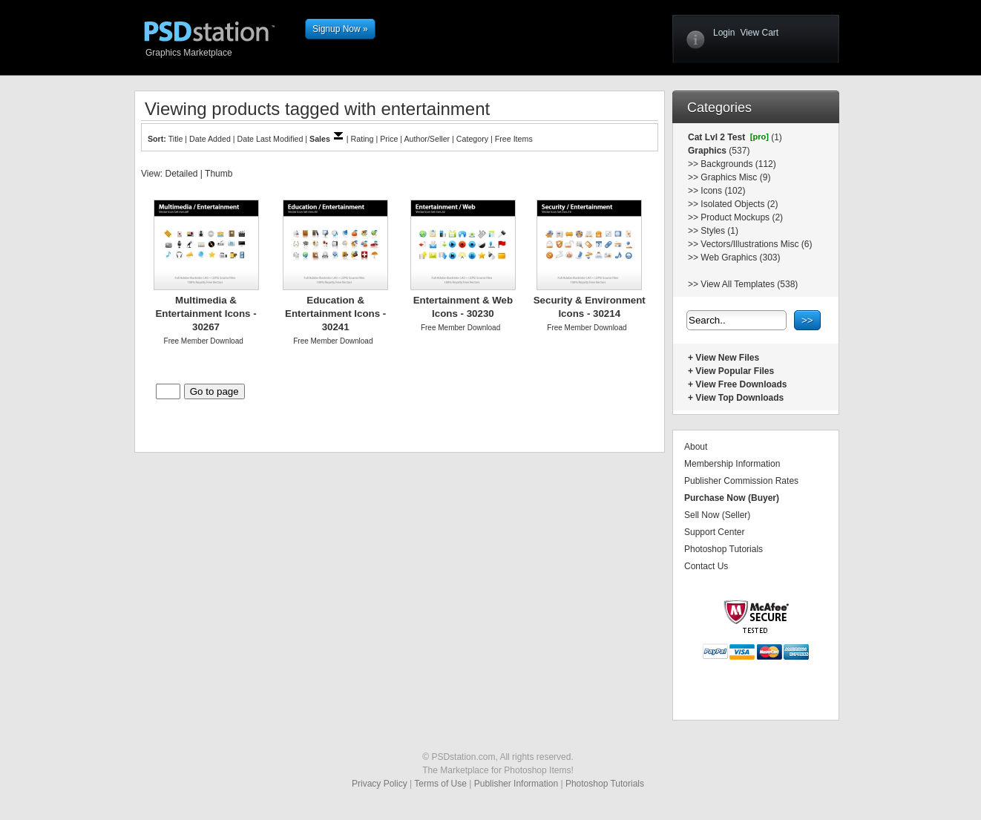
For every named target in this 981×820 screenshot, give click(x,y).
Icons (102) (723, 191)
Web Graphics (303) (740, 257)
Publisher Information (516, 783)
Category (472, 138)
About (695, 447)
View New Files (727, 357)
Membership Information (732, 464)
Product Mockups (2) (742, 217)
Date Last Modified (270, 138)
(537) (737, 150)
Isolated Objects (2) (739, 204)
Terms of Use (440, 783)
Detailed (181, 173)
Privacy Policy (379, 783)
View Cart (759, 32)
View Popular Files (734, 371)
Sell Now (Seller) (717, 515)
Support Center (714, 532)
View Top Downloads (739, 398)
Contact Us (706, 566)
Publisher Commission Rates (741, 481)
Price (389, 138)
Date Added (210, 138)
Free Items (514, 138)
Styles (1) (719, 231)
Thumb (218, 173)
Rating (362, 138)
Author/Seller (427, 138)
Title (175, 138)
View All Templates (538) (749, 284)
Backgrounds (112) (738, 164)
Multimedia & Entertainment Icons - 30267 (205, 313)
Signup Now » (340, 29)
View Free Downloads (741, 384)
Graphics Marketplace (221, 52)
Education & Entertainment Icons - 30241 (335, 313)
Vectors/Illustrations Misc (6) (756, 244)
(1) (775, 137)
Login (724, 32)
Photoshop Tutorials (723, 549)
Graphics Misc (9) (735, 177)
